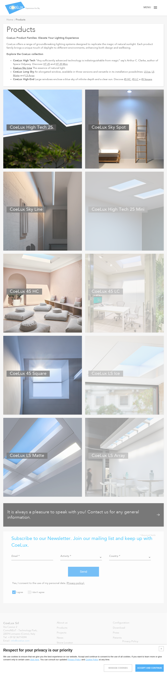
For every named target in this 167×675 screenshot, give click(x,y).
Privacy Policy (74, 659)
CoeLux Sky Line (23, 67)
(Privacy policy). (76, 583)
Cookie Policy (91, 659)
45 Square (148, 79)
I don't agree (36, 592)
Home (10, 20)
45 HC (127, 79)
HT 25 (46, 64)
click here (34, 659)
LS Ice (147, 72)
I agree (17, 592)
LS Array (31, 75)
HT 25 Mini (62, 64)
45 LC (136, 79)
